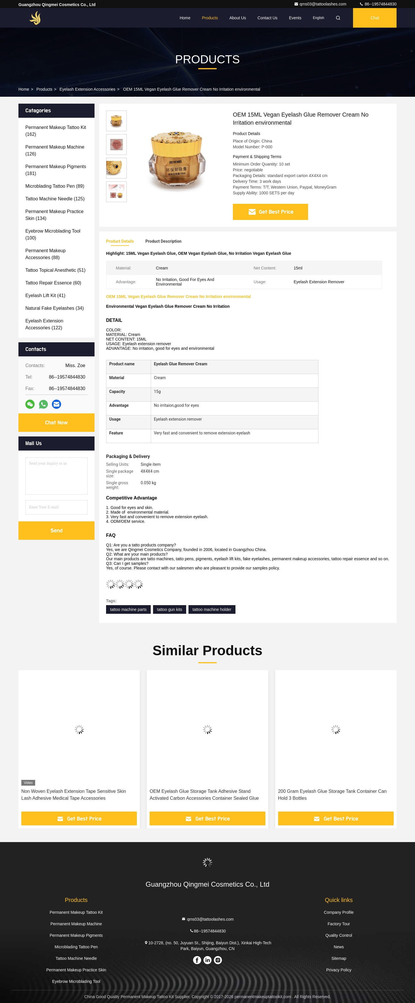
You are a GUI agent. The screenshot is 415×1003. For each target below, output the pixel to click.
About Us (237, 18)
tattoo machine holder (212, 609)
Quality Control (338, 935)
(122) (44, 324)
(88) (45, 254)
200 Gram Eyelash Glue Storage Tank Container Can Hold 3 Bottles (332, 795)
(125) (54, 198)
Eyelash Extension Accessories (88, 89)
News (339, 947)
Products (210, 18)
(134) (54, 215)
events (295, 18)
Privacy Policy (338, 970)
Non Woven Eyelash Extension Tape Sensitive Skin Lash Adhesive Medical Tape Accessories (73, 795)
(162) (55, 131)
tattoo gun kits (169, 609)
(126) (54, 150)
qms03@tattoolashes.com (321, 4)
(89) (54, 186)
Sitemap (338, 958)
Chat (375, 18)
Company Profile (339, 912)
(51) (55, 270)
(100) (52, 234)
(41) (45, 295)
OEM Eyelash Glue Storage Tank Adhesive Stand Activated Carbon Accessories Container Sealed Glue (204, 795)
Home (185, 18)
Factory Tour (339, 924)
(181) (55, 170)
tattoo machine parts (128, 609)
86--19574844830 (378, 4)
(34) (54, 308)
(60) (53, 282)
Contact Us (268, 18)
